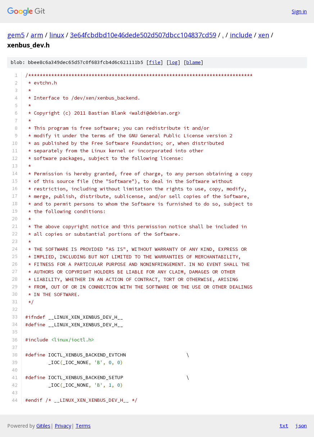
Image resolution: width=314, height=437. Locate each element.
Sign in (299, 11)
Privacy (63, 425)
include (241, 35)
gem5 (15, 35)
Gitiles (43, 425)
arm (37, 35)
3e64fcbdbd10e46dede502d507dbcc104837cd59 (143, 35)
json (301, 425)
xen (263, 35)
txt (283, 425)
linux (56, 35)
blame (193, 62)
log (173, 62)
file (154, 62)
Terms (83, 425)
